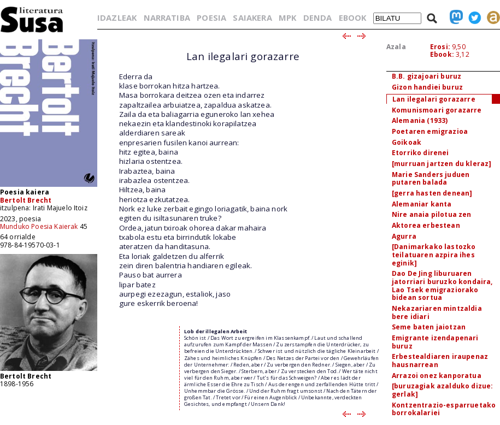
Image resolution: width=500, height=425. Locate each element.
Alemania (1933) (420, 120)
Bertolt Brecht (25, 200)
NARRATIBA (167, 17)
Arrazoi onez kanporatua (436, 375)
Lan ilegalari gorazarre (433, 99)
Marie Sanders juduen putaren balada (430, 178)
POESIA (211, 17)
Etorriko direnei (420, 152)
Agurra (404, 236)
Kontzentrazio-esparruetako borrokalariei (444, 409)
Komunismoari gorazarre (437, 110)
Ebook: (442, 54)
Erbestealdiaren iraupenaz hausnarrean (440, 360)
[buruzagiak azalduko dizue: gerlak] (442, 390)
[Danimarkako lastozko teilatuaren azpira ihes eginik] (433, 254)
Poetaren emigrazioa (430, 131)
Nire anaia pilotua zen (432, 214)
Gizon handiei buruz (427, 87)
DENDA (317, 17)
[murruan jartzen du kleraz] (441, 163)
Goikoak (406, 142)
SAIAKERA (252, 17)
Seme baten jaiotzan (429, 327)
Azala (396, 46)
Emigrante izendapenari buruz (435, 342)
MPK (287, 17)
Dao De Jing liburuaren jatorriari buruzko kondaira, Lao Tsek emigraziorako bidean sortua (442, 285)
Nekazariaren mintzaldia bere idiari (437, 312)
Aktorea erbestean (426, 225)
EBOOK (353, 17)
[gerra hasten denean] (432, 193)
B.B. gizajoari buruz (426, 76)
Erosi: (440, 46)
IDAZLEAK (117, 17)
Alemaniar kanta (421, 204)
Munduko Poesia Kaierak (39, 226)
